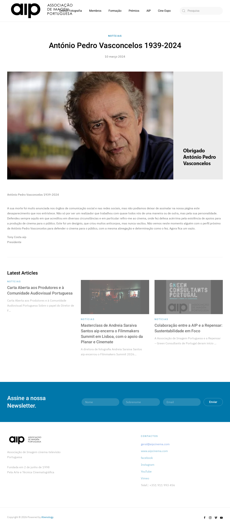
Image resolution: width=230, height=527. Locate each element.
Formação (115, 11)
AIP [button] (148, 11)
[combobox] (201, 11)
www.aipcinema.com (154, 451)
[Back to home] (41, 11)
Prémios (134, 11)
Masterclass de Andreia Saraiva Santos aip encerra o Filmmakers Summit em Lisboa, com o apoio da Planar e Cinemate (112, 334)
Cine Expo (164, 11)
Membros (95, 11)
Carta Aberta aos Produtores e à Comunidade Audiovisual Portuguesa (40, 290)
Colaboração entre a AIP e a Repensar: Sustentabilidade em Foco (188, 328)
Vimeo (145, 478)
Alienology (47, 517)
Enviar (213, 402)
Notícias (115, 36)
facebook (147, 458)
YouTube (146, 471)
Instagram (147, 464)
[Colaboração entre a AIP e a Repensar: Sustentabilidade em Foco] (189, 296)
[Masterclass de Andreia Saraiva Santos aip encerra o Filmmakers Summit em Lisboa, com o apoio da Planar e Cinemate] (115, 296)
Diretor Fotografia (70, 11)
